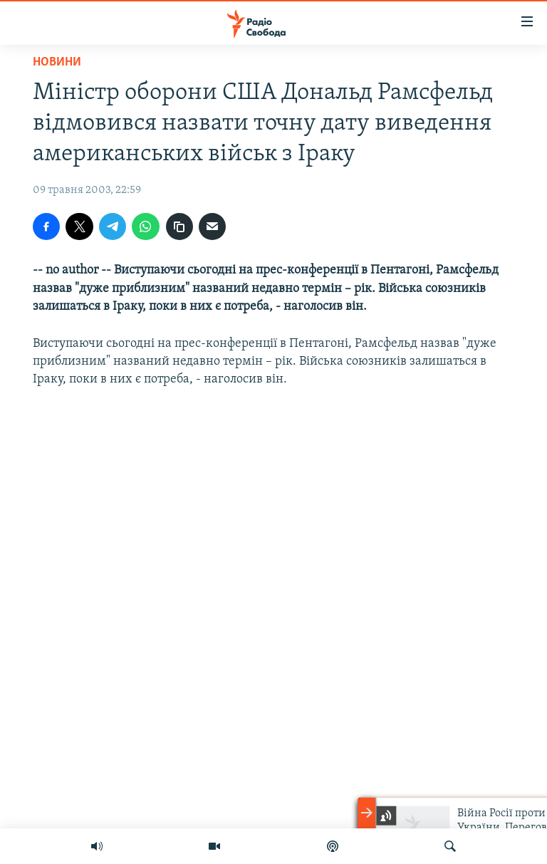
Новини (57, 62)
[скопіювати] (179, 226)
